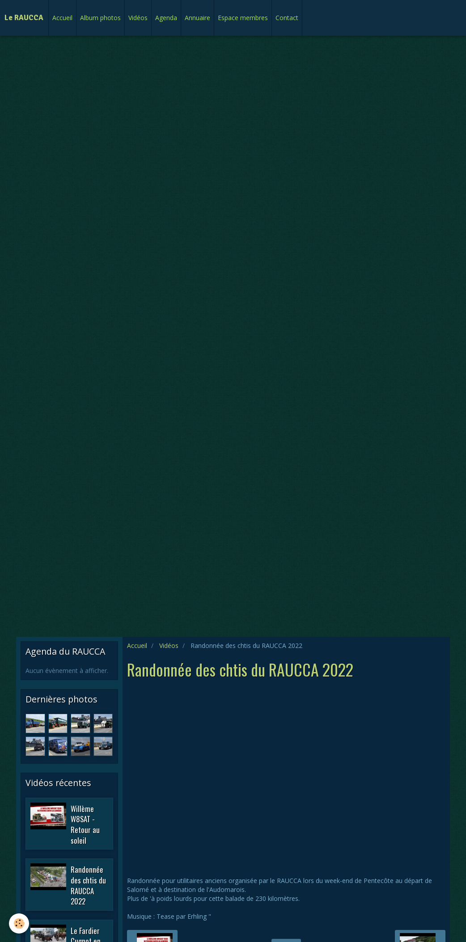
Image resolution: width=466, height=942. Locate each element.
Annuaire (197, 17)
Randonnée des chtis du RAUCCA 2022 (88, 885)
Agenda (166, 17)
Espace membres (243, 17)
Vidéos (138, 17)
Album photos (100, 17)
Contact (286, 17)
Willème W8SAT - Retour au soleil (85, 824)
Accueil (62, 17)
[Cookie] (19, 923)
